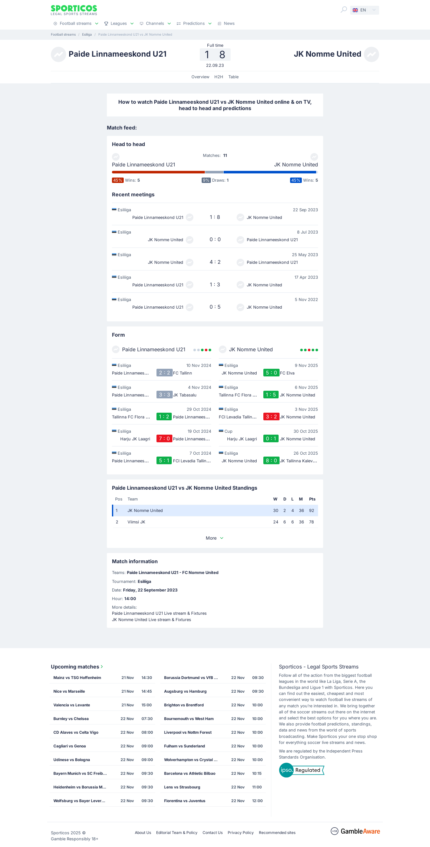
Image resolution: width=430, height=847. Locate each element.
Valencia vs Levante (71, 705)
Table (233, 76)
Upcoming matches (77, 666)
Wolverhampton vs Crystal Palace (193, 759)
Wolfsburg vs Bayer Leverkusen (82, 800)
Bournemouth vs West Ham (189, 718)
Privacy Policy (241, 832)
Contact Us (213, 832)
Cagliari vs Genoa (69, 746)
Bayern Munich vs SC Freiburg (81, 773)
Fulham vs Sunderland (184, 746)
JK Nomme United (296, 164)
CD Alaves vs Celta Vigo (75, 732)
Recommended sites (277, 832)
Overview (200, 76)
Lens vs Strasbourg (182, 787)
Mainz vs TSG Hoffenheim (77, 677)
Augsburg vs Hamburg (185, 691)
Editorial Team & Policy (177, 832)
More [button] (215, 538)
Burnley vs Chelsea (71, 718)
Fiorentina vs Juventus (184, 800)
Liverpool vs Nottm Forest (188, 732)
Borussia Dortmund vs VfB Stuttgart (193, 677)
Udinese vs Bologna (71, 759)
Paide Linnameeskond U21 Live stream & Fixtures (159, 613)
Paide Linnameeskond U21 (143, 164)
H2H (218, 76)
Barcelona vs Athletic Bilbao (189, 773)
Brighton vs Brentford (184, 705)
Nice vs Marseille (69, 691)
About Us (143, 832)
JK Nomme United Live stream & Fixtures (151, 619)
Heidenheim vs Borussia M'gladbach (82, 787)
